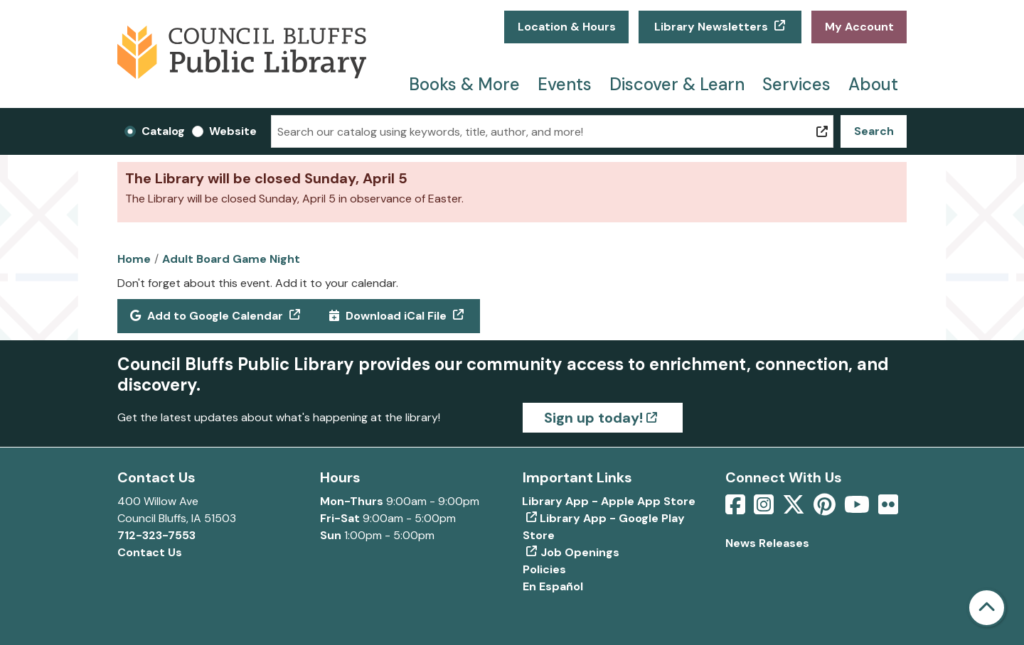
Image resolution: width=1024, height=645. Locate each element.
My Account (859, 26)
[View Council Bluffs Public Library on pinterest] (826, 509)
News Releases (767, 543)
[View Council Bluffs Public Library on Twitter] (795, 509)
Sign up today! (593, 417)
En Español (553, 586)
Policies (544, 569)
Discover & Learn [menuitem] (677, 84)
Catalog (163, 131)
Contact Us (149, 552)
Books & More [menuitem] (464, 84)
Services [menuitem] (796, 84)
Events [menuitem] (565, 84)
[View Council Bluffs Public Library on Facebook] (736, 509)
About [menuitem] (873, 84)
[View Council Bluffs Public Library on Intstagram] (765, 509)
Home (134, 258)
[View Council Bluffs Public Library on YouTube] (858, 509)
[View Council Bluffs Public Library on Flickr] (888, 509)
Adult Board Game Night (231, 258)
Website (233, 131)
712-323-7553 (156, 535)
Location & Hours (567, 26)
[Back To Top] (986, 607)
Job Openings (579, 552)
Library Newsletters (711, 26)
